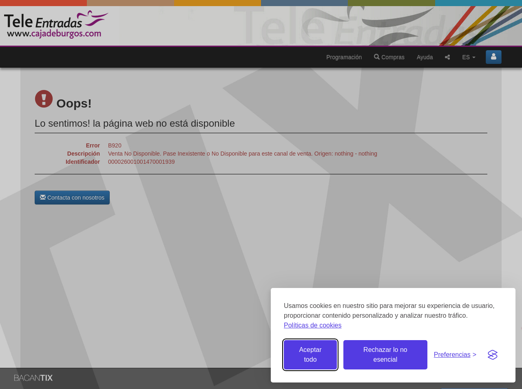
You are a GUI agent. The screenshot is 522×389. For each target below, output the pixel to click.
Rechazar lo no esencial (385, 354)
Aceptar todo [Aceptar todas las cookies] (310, 354)
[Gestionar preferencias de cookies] (455, 355)
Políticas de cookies (312, 325)
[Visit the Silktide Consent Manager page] (492, 355)
